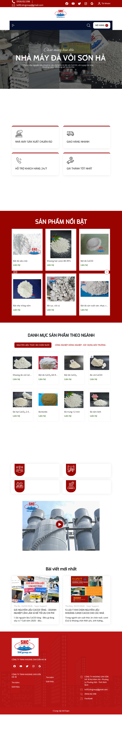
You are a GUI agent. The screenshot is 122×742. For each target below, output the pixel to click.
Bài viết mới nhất (61, 569)
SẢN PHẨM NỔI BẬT (61, 222)
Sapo (67, 711)
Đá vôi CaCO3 (96, 375)
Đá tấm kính (95, 412)
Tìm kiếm (15, 682)
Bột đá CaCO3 (87, 261)
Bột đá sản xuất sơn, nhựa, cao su (95, 305)
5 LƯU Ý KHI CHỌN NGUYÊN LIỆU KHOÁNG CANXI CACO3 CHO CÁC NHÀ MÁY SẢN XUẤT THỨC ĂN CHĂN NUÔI (84, 613)
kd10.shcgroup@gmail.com (30, 5)
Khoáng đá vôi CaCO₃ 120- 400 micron (22, 375)
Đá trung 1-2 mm (72, 412)
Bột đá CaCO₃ (70, 375)
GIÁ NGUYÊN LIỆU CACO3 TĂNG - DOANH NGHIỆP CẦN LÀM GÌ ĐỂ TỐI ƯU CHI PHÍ (35, 611)
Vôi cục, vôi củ (53, 305)
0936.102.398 (23, 1)
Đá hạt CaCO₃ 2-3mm (22, 412)
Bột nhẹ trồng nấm (22, 305)
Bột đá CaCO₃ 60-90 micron (48, 375)
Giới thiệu (16, 687)
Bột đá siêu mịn (20, 261)
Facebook (89, 698)
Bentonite (43, 412)
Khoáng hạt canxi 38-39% (59, 261)
